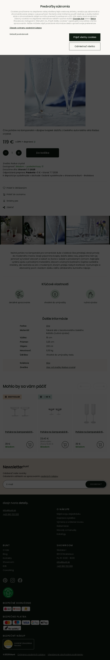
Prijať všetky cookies (84, 37)
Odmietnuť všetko (85, 46)
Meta (93, 18)
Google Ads (78, 18)
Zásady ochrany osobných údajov (26, 27)
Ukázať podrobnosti (19, 34)
